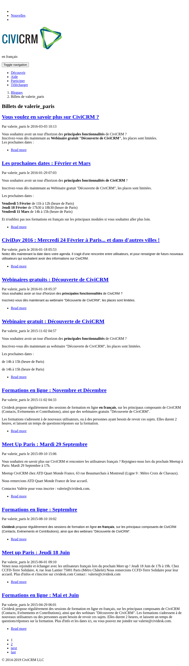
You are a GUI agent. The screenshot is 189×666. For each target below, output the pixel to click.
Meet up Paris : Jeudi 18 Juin (36, 552)
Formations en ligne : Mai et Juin (40, 595)
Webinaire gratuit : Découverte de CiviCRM (53, 321)
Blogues (17, 92)
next (14, 648)
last (13, 652)
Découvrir (18, 73)
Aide (14, 77)
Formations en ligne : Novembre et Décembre (54, 390)
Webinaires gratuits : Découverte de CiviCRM (55, 279)
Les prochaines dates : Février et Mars (46, 163)
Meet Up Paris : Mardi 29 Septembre (44, 444)
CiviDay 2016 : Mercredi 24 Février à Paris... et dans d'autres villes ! (81, 240)
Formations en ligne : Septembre (39, 509)
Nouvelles (18, 15)
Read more (19, 150)
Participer (18, 81)
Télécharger (19, 85)
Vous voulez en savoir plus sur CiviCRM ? (50, 117)
